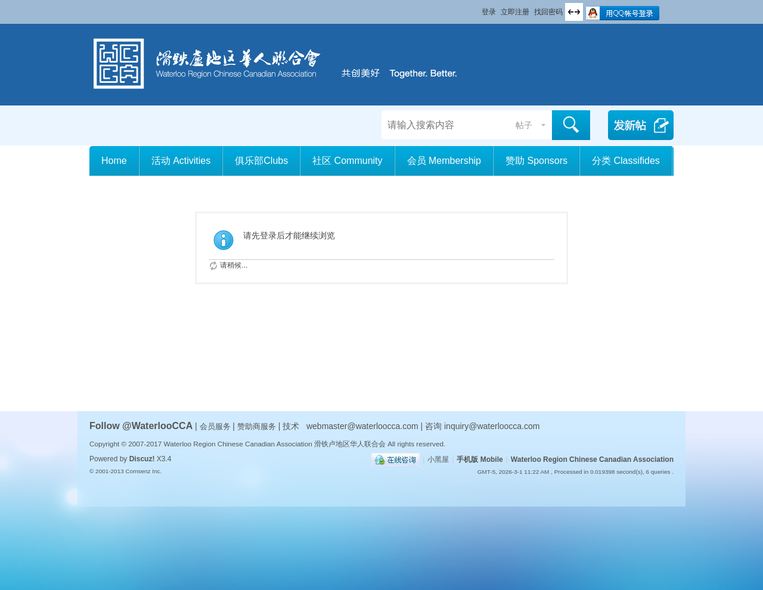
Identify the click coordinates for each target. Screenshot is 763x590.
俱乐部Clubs (261, 161)
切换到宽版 (574, 12)
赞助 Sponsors (536, 161)
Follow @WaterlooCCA (141, 426)
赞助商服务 (256, 426)
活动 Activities (181, 161)
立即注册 (515, 12)
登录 (489, 12)
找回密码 (548, 12)
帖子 (524, 125)
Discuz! (142, 459)
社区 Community (347, 161)
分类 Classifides (626, 161)
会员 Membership (444, 161)
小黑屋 (438, 459)
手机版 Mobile (480, 459)
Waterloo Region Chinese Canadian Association (592, 459)
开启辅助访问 (476, 8)
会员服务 (216, 426)
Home (114, 161)
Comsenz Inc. (143, 471)
